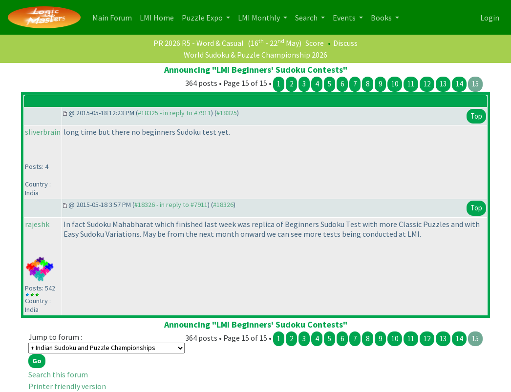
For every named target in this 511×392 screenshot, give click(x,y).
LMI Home (159, 16)
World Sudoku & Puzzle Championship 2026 (255, 55)
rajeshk (37, 224)
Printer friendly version (67, 386)
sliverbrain (43, 132)
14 (459, 83)
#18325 (226, 112)
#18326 (223, 204)
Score (314, 43)
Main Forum (114, 16)
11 (410, 83)
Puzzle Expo (203, 17)
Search (307, 17)
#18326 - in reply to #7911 (171, 204)
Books (382, 17)
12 (427, 83)
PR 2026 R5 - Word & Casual (198, 43)
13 (443, 83)
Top (476, 116)
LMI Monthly (259, 17)
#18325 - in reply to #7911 (174, 112)
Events (345, 17)
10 (394, 83)
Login (489, 17)
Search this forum (58, 374)
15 (475, 83)
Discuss (345, 43)
